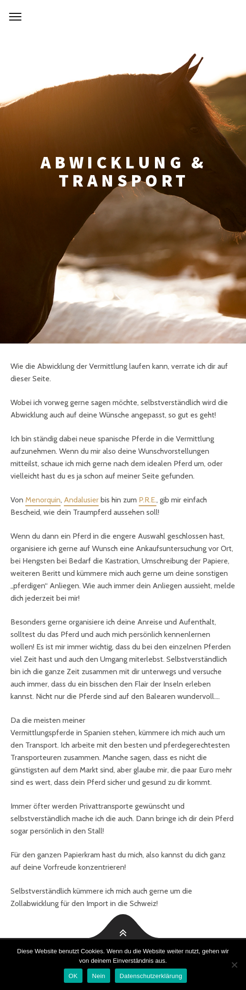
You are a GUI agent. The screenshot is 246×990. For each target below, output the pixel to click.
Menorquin (43, 499)
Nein (98, 976)
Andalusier (81, 499)
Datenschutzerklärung (151, 976)
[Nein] (234, 964)
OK (73, 976)
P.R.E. (147, 499)
